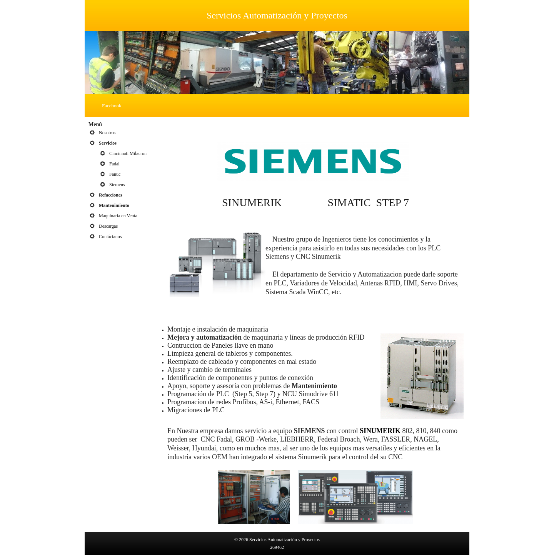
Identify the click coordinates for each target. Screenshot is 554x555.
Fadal (114, 164)
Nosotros (107, 132)
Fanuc (114, 174)
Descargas (108, 226)
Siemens (117, 184)
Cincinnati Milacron (128, 153)
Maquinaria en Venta (118, 215)
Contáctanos (110, 236)
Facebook (112, 105)
